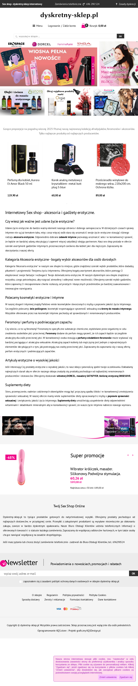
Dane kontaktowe (107, 599)
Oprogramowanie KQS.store (52, 630)
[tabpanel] (25, 174)
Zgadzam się (126, 677)
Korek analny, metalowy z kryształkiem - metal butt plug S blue (67, 187)
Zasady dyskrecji (127, 4)
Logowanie (54, 25)
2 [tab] (71, 207)
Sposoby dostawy (31, 599)
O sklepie (37, 595)
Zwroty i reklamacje (54, 599)
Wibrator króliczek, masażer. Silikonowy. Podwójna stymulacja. (91, 471)
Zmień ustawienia (107, 677)
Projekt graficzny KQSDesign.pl (84, 630)
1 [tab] (66, 207)
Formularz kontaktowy (81, 599)
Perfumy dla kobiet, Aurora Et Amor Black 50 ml (23, 185)
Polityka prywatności (73, 595)
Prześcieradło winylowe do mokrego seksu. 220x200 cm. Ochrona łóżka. (113, 187)
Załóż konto (69, 25)
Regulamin (52, 595)
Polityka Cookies (97, 595)
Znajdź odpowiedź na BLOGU (116, 74)
